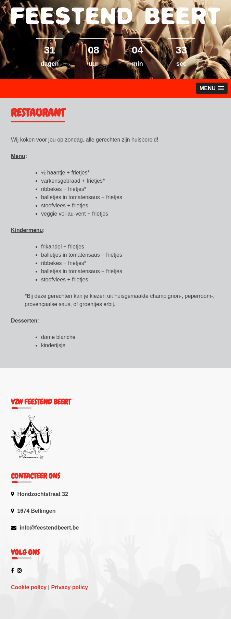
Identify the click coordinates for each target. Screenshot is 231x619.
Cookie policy (29, 587)
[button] (212, 88)
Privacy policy (69, 587)
